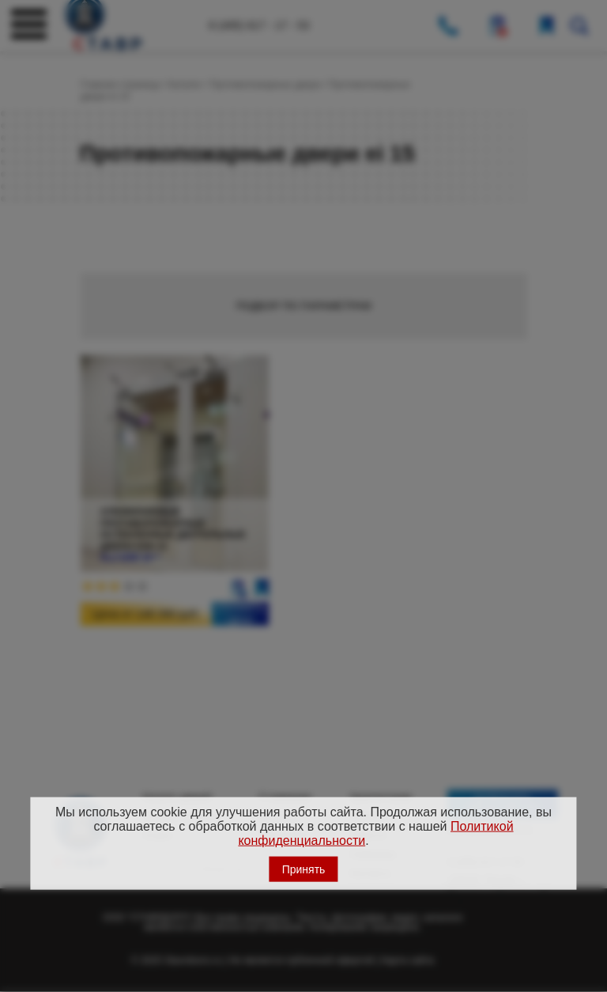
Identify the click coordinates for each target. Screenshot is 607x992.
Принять (304, 868)
